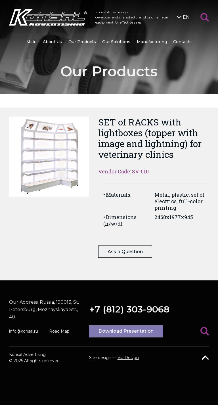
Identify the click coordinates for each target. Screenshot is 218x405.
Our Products (82, 41)
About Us (52, 41)
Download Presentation (126, 331)
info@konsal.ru (23, 331)
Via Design (128, 357)
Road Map (59, 331)
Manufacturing (152, 41)
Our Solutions (116, 41)
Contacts (182, 41)
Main (31, 41)
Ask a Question (125, 251)
